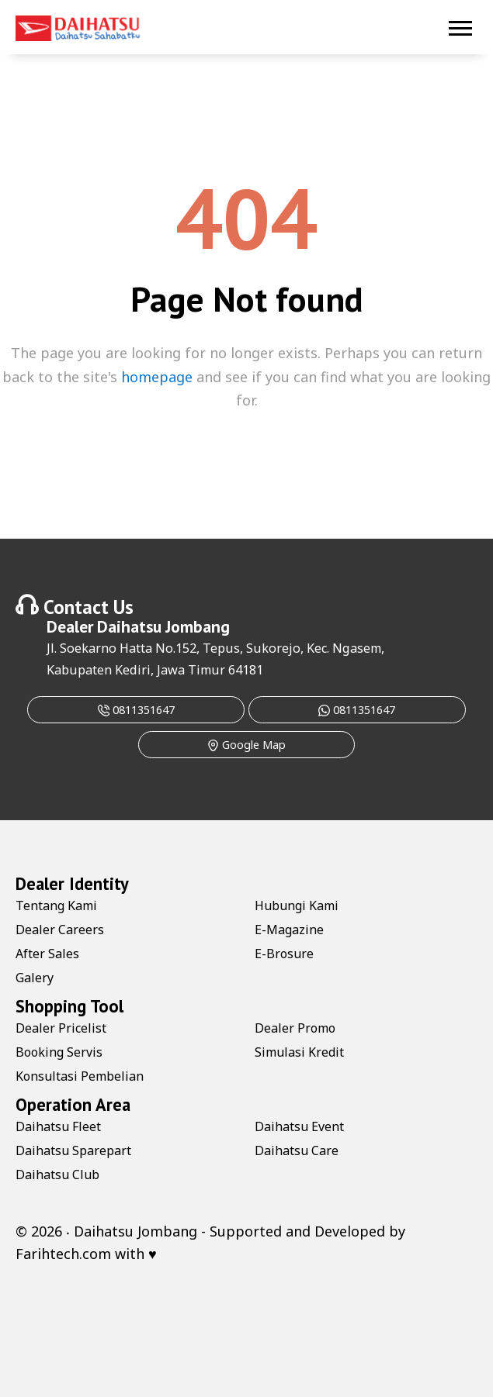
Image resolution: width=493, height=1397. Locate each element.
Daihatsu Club (57, 1174)
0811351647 (136, 709)
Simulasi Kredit (299, 1052)
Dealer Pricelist (61, 1028)
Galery (35, 977)
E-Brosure (284, 953)
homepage (157, 376)
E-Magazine (289, 929)
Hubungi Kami (297, 905)
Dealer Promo (295, 1028)
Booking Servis (59, 1052)
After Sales (47, 953)
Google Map (246, 744)
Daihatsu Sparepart (73, 1150)
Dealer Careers (60, 929)
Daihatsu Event (299, 1126)
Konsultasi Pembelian (80, 1076)
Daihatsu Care (297, 1150)
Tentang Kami (56, 905)
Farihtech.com (63, 1253)
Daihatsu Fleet (58, 1126)
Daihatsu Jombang (163, 626)
